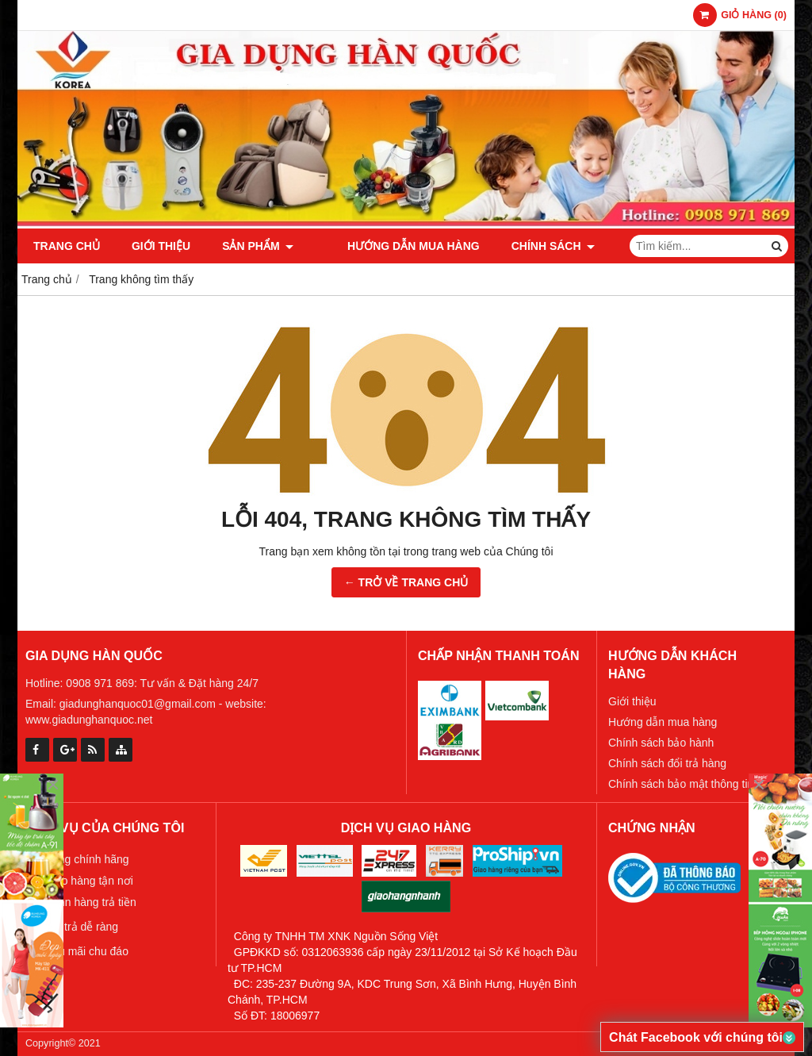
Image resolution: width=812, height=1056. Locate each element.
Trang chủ (66, 246)
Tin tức (627, 246)
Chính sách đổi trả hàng (667, 763)
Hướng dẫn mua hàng (391, 246)
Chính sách (531, 246)
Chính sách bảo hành (661, 742)
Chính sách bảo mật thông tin (680, 784)
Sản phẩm (257, 246)
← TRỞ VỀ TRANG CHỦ (406, 582)
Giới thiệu (161, 246)
